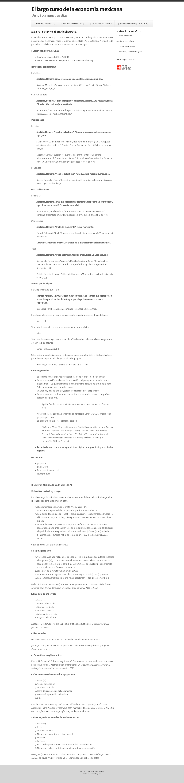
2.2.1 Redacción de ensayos (126, 46)
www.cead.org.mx (95, 774)
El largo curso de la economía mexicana (76, 9)
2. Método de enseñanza (72, 24)
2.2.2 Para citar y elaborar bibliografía (129, 52)
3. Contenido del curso (100, 24)
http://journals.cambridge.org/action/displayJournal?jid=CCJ (63, 711)
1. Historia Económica (44, 24)
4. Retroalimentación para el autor (133, 24)
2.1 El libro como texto (124, 36)
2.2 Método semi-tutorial (125, 41)
